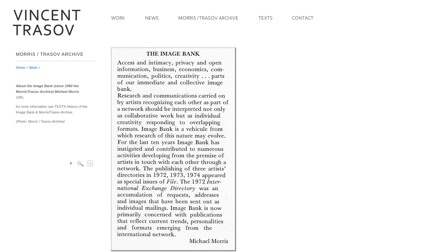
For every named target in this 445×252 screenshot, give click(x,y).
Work (33, 67)
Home (20, 67)
